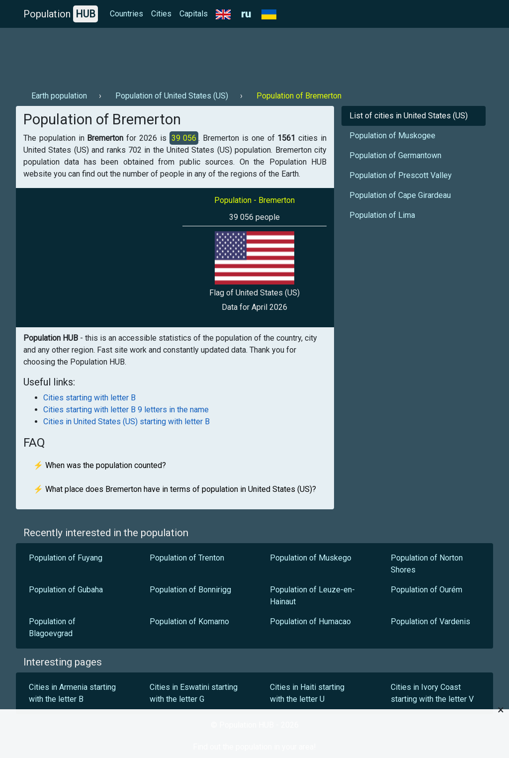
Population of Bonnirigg (190, 589)
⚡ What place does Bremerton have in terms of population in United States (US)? (174, 489)
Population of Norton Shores (427, 563)
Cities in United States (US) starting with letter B (126, 421)
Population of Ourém (426, 589)
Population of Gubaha (66, 589)
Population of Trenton (187, 558)
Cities (161, 13)
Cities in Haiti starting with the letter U (307, 693)
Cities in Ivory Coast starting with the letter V (432, 693)
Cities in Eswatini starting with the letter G (194, 693)
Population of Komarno (189, 621)
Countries (126, 13)
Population (60, 13)
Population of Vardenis (430, 621)
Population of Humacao (310, 621)
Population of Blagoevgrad (52, 627)
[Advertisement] (197, 55)
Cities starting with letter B (89, 397)
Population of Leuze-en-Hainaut (312, 595)
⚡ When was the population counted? (99, 465)
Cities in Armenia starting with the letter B (72, 693)
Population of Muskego (310, 558)
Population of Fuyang (65, 558)
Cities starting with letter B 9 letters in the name (126, 409)
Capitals (193, 13)
